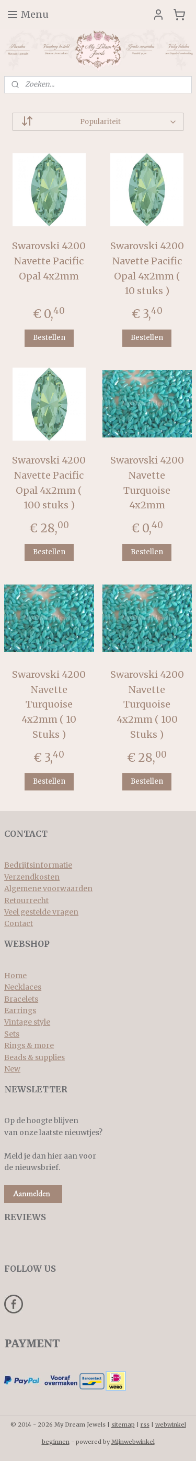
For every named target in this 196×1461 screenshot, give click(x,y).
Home (15, 975)
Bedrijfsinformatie (38, 865)
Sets (11, 1034)
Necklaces (22, 987)
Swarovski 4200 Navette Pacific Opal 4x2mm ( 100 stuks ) (49, 482)
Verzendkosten (32, 877)
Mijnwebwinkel (133, 1441)
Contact (18, 923)
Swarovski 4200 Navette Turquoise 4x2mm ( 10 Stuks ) (49, 704)
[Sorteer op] (98, 121)
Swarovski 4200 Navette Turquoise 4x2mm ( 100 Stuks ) (147, 704)
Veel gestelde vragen (41, 912)
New (12, 1069)
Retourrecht (26, 900)
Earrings (20, 1010)
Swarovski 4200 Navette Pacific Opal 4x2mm (49, 261)
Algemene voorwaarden (48, 888)
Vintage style (27, 1022)
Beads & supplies (34, 1057)
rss (145, 1424)
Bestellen (49, 338)
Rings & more (29, 1045)
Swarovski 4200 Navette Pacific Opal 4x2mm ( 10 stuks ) (147, 268)
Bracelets (21, 999)
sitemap (123, 1424)
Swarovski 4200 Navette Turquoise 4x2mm (147, 482)
